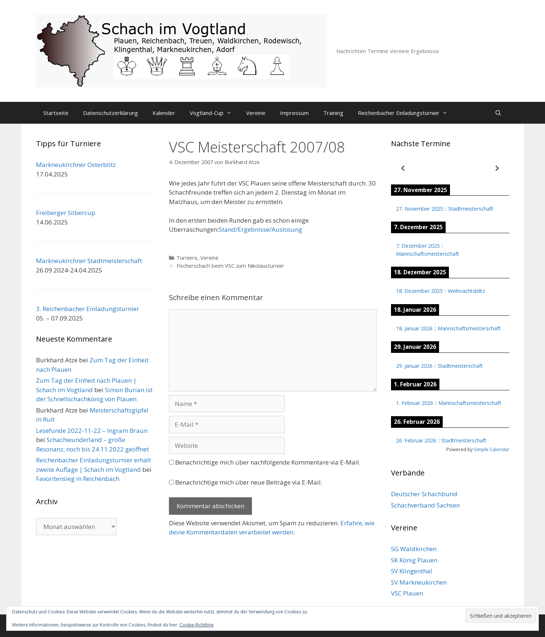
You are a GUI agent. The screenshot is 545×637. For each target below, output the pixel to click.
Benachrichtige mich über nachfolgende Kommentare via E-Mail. (267, 462)
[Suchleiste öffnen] (498, 113)
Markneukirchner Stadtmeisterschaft (89, 260)
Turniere (187, 257)
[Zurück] (403, 169)
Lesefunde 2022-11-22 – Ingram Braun (91, 430)
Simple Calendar (491, 449)
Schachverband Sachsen (425, 505)
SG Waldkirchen (414, 549)
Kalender (164, 112)
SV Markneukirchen (419, 582)
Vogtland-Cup (214, 113)
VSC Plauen (407, 593)
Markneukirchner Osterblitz (76, 164)
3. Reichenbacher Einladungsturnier (87, 308)
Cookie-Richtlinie (196, 625)
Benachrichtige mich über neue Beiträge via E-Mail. (248, 482)
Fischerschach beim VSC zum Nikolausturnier (230, 265)
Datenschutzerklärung (110, 112)
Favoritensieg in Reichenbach (77, 478)
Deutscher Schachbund (424, 494)
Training (333, 112)
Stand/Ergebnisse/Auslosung (260, 229)
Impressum (294, 112)
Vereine (255, 112)
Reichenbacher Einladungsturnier (406, 113)
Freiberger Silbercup (65, 212)
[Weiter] (497, 169)
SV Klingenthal (411, 571)
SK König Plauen (414, 560)
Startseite (55, 112)
